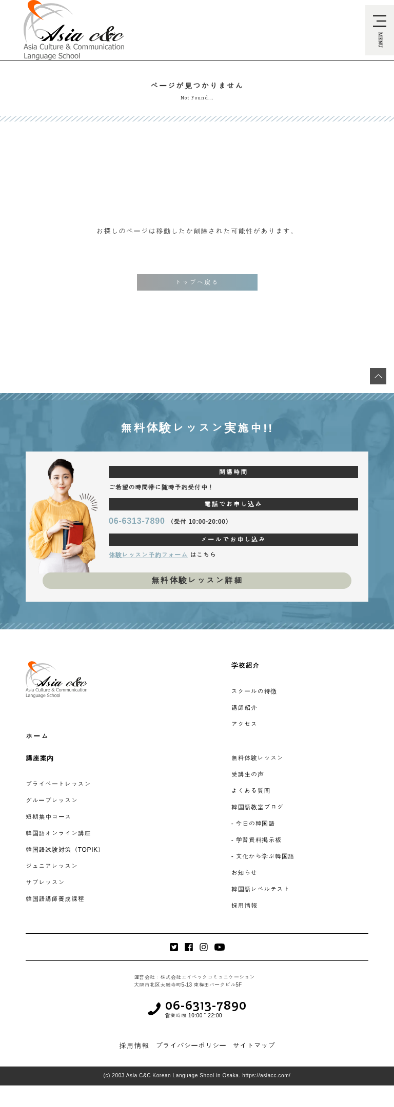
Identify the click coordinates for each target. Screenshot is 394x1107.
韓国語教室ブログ (257, 807)
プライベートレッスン (58, 784)
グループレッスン (52, 800)
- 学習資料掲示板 (256, 840)
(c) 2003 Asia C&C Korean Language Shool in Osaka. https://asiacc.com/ (197, 1075)
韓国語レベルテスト (260, 889)
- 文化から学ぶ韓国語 (262, 856)
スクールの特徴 (254, 691)
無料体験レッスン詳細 (197, 580)
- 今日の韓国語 (253, 824)
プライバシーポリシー (190, 1045)
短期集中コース (48, 817)
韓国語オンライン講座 (58, 833)
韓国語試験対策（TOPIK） (65, 850)
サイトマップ (253, 1045)
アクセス (244, 724)
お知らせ (244, 873)
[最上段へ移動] (378, 376)
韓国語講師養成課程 (55, 899)
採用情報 (244, 906)
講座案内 (40, 758)
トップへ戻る (197, 282)
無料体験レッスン (257, 758)
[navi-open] (379, 30)
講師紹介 (244, 708)
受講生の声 (247, 774)
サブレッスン (45, 882)
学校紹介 (245, 665)
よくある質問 (250, 791)
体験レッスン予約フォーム (148, 555)
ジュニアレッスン (52, 866)
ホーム (37, 736)
